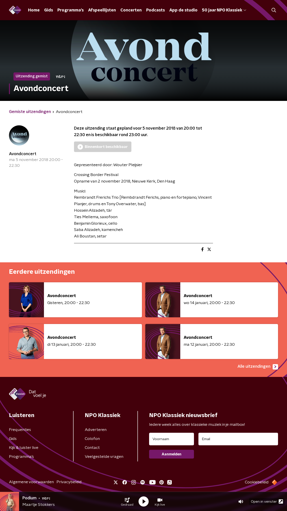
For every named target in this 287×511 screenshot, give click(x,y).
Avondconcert (22, 154)
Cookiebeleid (257, 482)
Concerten (131, 10)
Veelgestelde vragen (104, 457)
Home (34, 10)
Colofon (92, 439)
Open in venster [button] (267, 501)
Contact (92, 448)
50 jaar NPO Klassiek (224, 10)
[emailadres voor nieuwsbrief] (238, 439)
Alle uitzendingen (257, 367)
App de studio (183, 10)
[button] (127, 501)
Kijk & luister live (23, 448)
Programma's (70, 10)
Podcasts (155, 10)
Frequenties (20, 430)
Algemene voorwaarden (31, 482)
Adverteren (96, 430)
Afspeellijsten (102, 10)
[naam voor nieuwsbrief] (171, 439)
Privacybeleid (69, 482)
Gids (48, 10)
